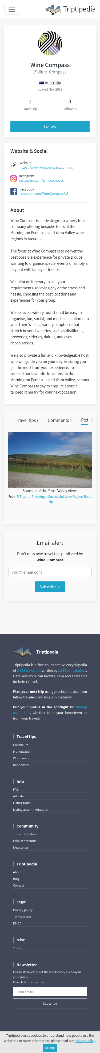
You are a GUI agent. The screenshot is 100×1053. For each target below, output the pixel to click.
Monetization (22, 751)
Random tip (21, 765)
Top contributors (25, 834)
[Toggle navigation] (11, 9)
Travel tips (27, 420)
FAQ (16, 789)
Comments (60, 420)
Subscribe (49, 586)
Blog (16, 878)
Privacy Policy (85, 1040)
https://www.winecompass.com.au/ (46, 167)
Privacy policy (23, 910)
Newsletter (20, 847)
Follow (50, 126)
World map (21, 758)
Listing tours (21, 803)
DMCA (17, 923)
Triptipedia (70, 9)
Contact (18, 885)
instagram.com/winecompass (41, 180)
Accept (50, 1047)
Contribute (20, 745)
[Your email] (50, 991)
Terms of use (22, 916)
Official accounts (25, 840)
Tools (17, 948)
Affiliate (18, 796)
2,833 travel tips (29, 670)
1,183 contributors (72, 670)
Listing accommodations (30, 809)
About (17, 872)
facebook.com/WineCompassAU (43, 193)
